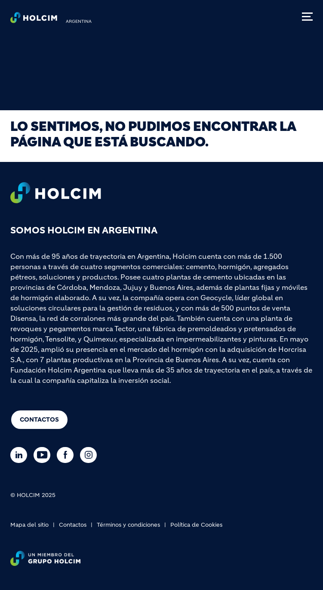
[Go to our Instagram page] (90, 455)
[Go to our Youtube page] (44, 455)
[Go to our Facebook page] (67, 455)
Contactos (39, 419)
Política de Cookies (196, 524)
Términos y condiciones (128, 524)
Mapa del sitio (29, 524)
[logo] (33, 19)
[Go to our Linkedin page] (20, 455)
